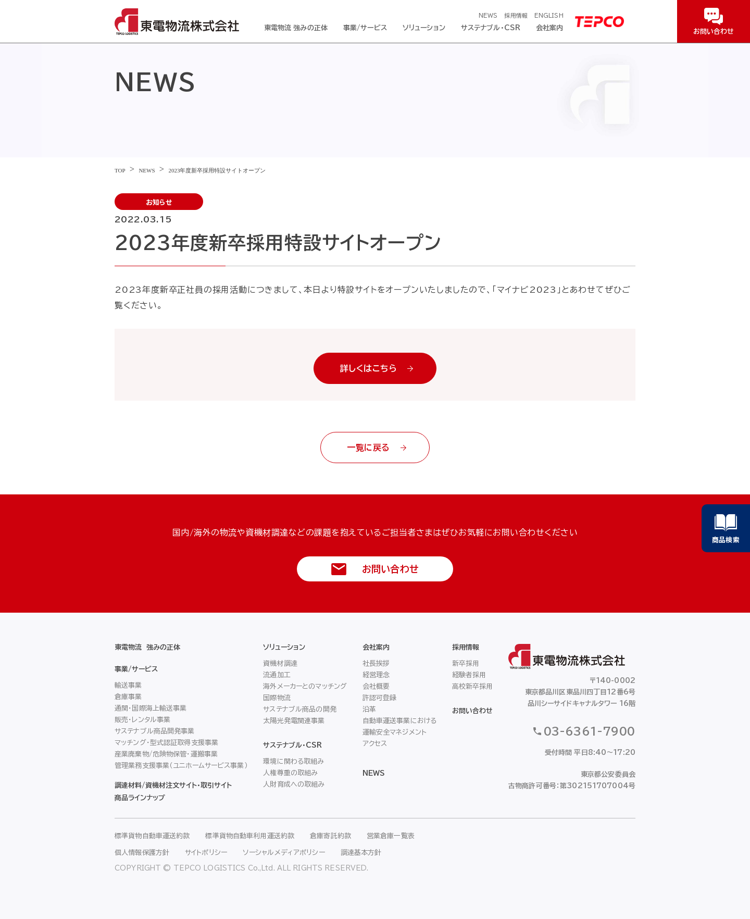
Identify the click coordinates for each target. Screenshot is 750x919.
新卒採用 (466, 663)
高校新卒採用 (472, 686)
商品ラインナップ (140, 797)
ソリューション (424, 27)
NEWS (488, 15)
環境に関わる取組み (293, 761)
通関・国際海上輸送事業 (150, 708)
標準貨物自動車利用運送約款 (249, 836)
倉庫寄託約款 (330, 836)
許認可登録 (379, 697)
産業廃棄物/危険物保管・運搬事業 (166, 754)
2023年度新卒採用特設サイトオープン (217, 170)
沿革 (369, 709)
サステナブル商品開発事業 (155, 731)
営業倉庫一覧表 (391, 836)
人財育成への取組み (293, 784)
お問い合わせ (472, 710)
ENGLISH (549, 15)
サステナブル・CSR (490, 27)
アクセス (375, 743)
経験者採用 (469, 675)
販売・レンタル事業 (142, 719)
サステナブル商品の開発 (299, 709)
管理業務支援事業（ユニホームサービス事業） (181, 765)
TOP (120, 170)
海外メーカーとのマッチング (305, 686)
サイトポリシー (206, 852)
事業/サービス (365, 27)
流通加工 (277, 675)
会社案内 (550, 27)
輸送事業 (128, 685)
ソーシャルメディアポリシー (284, 852)
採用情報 (515, 15)
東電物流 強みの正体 (296, 27)
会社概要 (376, 686)
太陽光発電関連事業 (293, 720)
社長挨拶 (376, 663)
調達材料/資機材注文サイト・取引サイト (173, 785)
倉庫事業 (128, 696)
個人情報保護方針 (142, 852)
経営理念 (376, 675)
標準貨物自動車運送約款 (152, 836)
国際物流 (277, 697)
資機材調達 (280, 663)
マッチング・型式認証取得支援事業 (166, 742)
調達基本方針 (361, 852)
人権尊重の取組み (290, 772)
